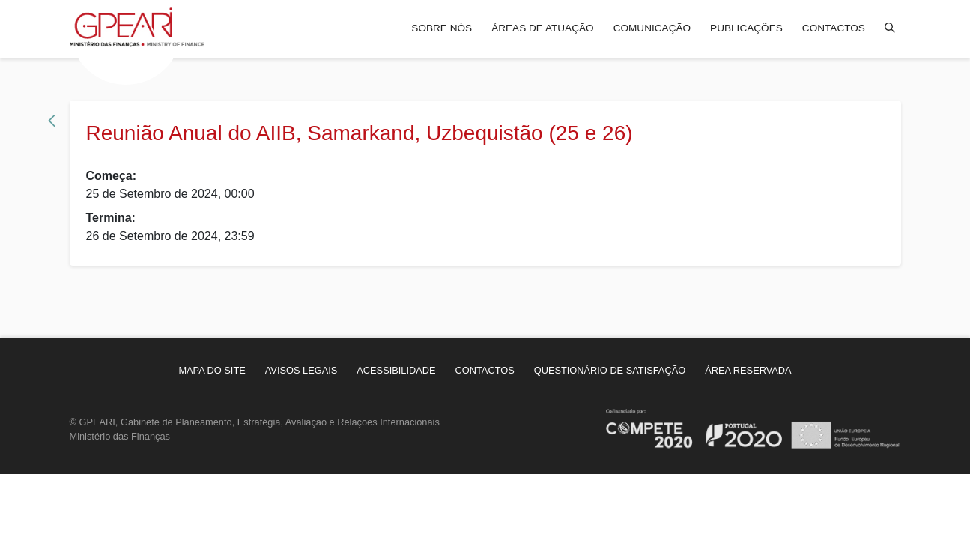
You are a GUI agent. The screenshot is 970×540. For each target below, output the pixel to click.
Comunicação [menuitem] (652, 28)
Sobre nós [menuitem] (441, 28)
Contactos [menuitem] (833, 28)
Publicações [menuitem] (746, 28)
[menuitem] (211, 370)
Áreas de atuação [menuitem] (542, 28)
